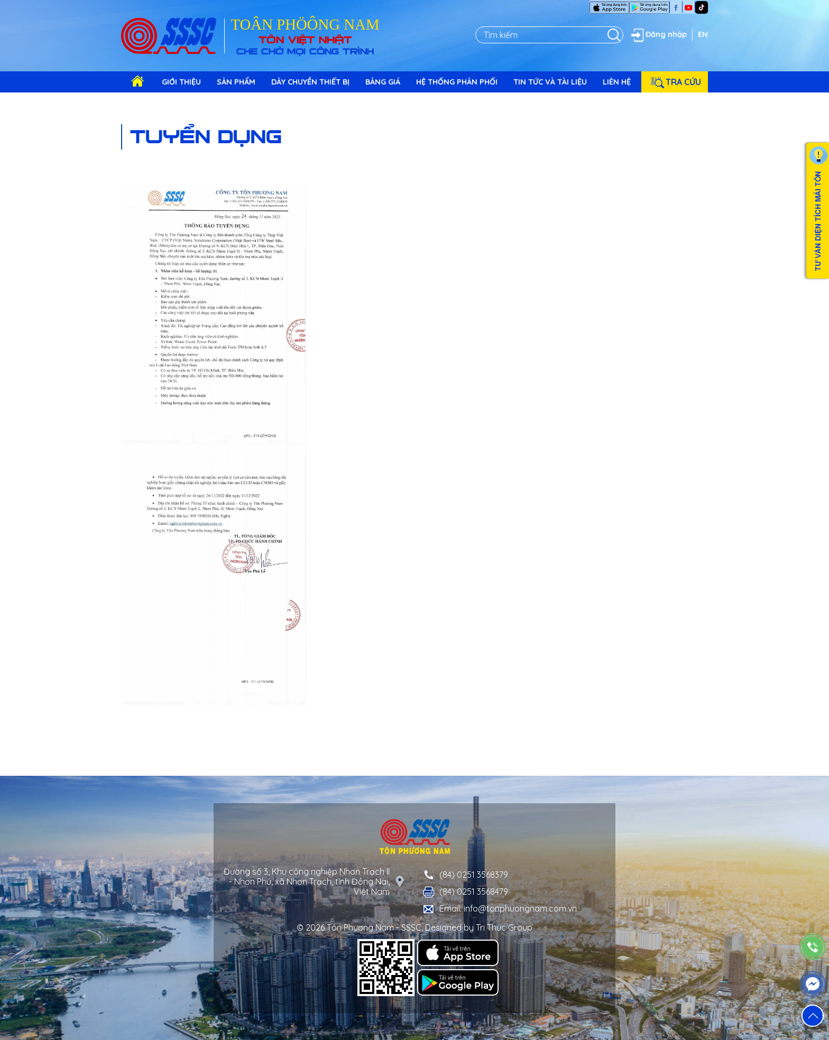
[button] (813, 1016)
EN (703, 34)
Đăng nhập (658, 34)
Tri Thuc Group (504, 927)
